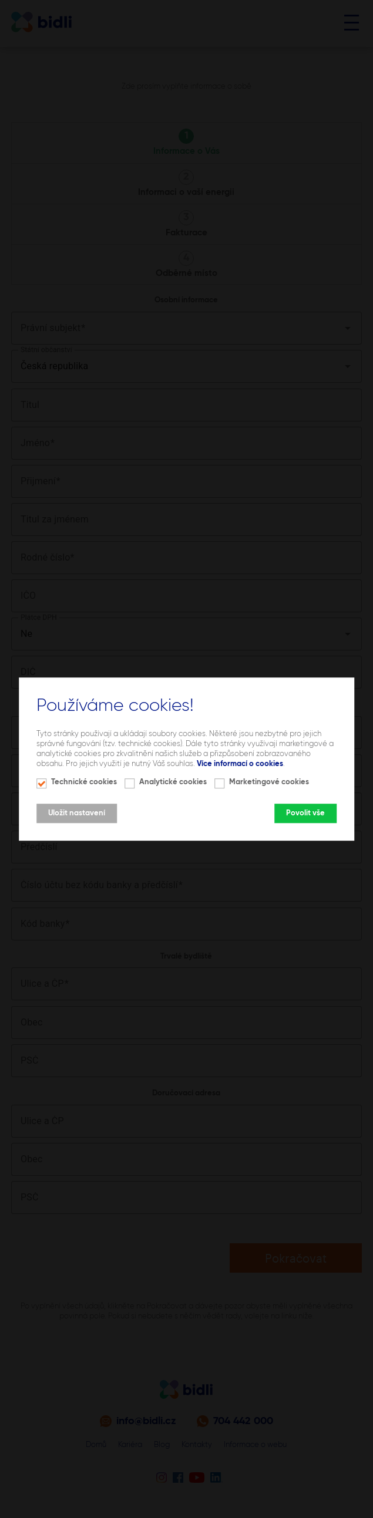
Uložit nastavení (76, 813)
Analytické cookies (173, 782)
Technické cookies (84, 782)
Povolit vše (305, 813)
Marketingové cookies (269, 782)
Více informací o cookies (240, 764)
